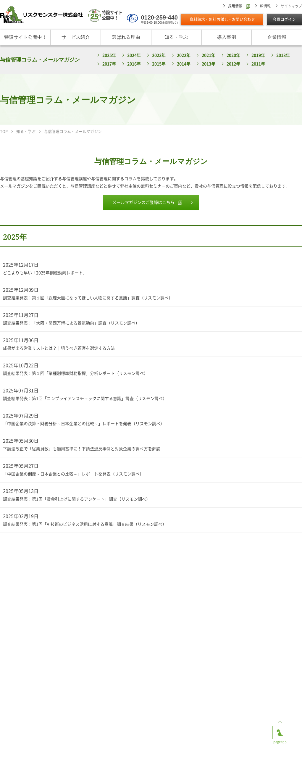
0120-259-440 (159, 17)
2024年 (134, 55)
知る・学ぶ (176, 37)
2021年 (208, 55)
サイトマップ (291, 6)
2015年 (159, 64)
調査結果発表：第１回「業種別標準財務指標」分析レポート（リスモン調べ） (75, 373)
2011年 (258, 64)
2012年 (233, 64)
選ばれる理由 (126, 37)
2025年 (109, 55)
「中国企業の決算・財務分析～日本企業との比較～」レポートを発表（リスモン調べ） (83, 424)
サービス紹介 (76, 37)
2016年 (134, 64)
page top (279, 730)
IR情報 (265, 6)
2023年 (159, 55)
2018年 (283, 55)
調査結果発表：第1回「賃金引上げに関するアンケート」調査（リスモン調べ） (76, 499)
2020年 (233, 55)
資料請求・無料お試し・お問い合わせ (222, 19)
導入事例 (226, 37)
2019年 (258, 55)
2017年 (109, 64)
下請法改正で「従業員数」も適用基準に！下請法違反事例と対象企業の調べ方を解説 (81, 449)
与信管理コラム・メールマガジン (40, 59)
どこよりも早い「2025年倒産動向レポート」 (45, 273)
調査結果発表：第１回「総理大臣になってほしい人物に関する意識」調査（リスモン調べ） (88, 298)
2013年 (208, 64)
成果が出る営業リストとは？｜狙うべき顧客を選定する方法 (59, 348)
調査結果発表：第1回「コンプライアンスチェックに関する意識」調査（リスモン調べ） (85, 398)
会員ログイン (284, 19)
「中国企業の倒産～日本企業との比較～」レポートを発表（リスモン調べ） (73, 474)
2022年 (183, 55)
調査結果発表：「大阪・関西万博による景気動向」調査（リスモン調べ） (71, 323)
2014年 (183, 64)
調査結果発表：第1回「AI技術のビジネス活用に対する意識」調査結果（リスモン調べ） (85, 524)
